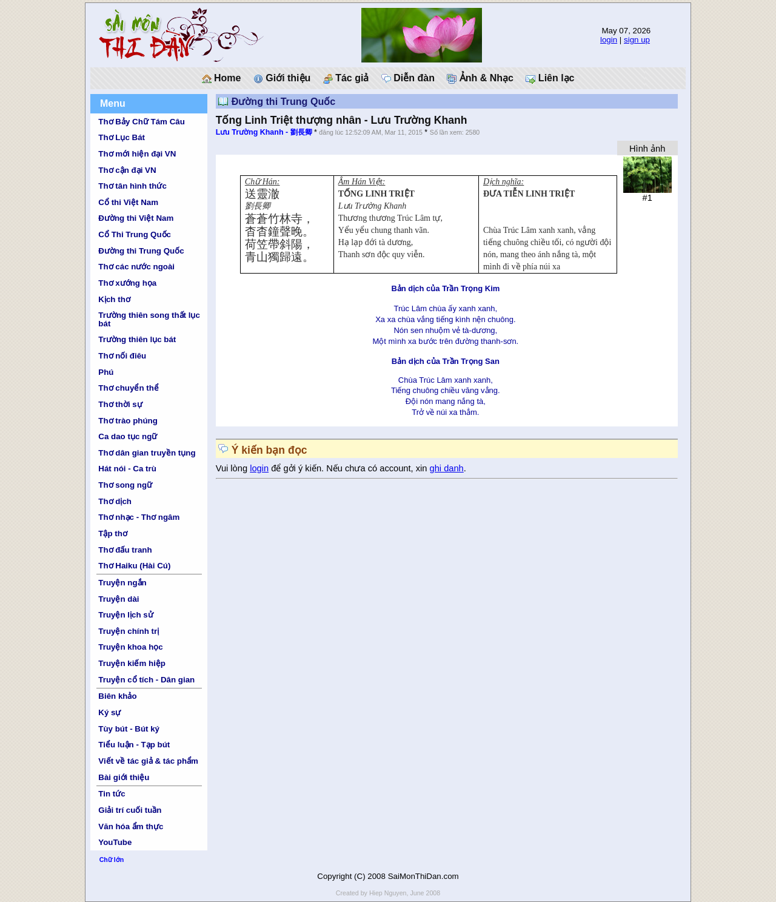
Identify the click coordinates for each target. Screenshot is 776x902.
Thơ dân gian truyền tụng (146, 452)
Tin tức (111, 793)
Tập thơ (112, 533)
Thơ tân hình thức (132, 185)
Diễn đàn (408, 78)
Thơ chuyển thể (128, 387)
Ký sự (109, 712)
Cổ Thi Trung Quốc (134, 234)
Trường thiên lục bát (137, 339)
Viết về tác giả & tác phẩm (148, 761)
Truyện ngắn (122, 582)
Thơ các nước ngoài (136, 266)
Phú (105, 372)
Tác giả (346, 78)
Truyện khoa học (130, 646)
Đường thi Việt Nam (135, 218)
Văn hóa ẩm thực (130, 826)
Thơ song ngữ (125, 485)
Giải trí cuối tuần (129, 810)
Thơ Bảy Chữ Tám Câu (141, 121)
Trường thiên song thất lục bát (149, 319)
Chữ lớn (111, 859)
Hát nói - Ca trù (127, 468)
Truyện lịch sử (125, 614)
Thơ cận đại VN (127, 170)
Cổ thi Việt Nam (128, 202)
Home (221, 78)
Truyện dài (118, 599)
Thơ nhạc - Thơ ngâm (138, 517)
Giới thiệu (282, 78)
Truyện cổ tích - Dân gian (146, 679)
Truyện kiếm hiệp (132, 663)
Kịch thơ (114, 299)
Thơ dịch (115, 501)
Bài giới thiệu (123, 777)
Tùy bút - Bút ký (128, 728)
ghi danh (447, 468)
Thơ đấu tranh (125, 549)
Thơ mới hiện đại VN (137, 153)
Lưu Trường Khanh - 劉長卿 (264, 132)
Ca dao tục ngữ (127, 436)
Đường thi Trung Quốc (141, 250)
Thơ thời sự (120, 404)
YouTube (115, 842)
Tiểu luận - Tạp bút (134, 744)
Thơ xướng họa (127, 283)
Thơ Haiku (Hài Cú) (134, 565)
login (608, 39)
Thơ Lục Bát (121, 137)
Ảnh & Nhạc (480, 78)
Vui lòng (233, 468)
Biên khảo (117, 696)
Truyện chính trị (128, 631)
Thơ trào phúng (128, 420)
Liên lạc (550, 78)
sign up (637, 39)
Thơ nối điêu (122, 355)
